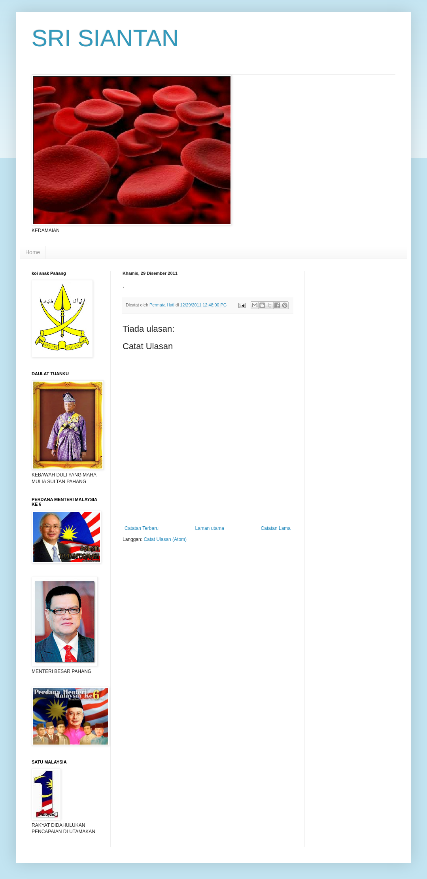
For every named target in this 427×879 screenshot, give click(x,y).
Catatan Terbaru (142, 528)
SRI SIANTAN (105, 38)
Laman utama (209, 528)
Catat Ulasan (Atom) (165, 539)
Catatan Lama (276, 528)
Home (32, 252)
